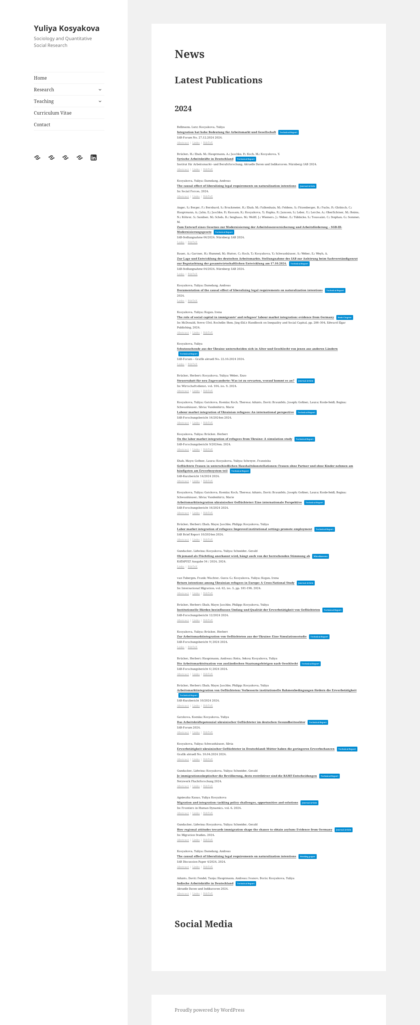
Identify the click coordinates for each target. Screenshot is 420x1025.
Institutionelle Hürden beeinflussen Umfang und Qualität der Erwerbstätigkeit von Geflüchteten (248, 610)
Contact (42, 124)
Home (40, 78)
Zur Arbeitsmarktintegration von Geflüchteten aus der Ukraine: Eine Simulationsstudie (242, 636)
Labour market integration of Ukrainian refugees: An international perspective (235, 412)
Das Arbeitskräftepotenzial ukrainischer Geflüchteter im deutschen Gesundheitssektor (241, 722)
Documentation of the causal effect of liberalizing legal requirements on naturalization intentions (250, 290)
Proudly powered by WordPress (209, 1010)
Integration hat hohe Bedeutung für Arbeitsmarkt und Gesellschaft (226, 132)
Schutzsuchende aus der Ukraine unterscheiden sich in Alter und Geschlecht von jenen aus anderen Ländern (257, 349)
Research (44, 89)
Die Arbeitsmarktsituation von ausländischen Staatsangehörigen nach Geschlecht (237, 663)
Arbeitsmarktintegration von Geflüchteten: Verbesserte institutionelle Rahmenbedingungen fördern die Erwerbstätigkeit (267, 690)
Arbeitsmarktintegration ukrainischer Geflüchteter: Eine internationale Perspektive (239, 502)
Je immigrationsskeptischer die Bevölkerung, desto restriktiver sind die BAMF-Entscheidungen (247, 776)
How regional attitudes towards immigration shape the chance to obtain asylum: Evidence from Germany (254, 829)
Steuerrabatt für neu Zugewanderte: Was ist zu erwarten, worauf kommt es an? (236, 380)
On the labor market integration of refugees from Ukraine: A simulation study (234, 439)
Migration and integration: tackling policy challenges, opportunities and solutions (237, 802)
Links (196, 142)
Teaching (44, 101)
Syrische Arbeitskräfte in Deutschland (205, 159)
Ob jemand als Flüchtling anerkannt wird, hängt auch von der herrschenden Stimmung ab (243, 556)
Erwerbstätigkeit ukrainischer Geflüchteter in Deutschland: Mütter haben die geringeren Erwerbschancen (256, 749)
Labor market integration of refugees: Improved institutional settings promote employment (244, 529)
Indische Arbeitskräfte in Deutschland (205, 883)
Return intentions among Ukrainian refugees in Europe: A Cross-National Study (236, 583)
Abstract (183, 142)
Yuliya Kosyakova (67, 28)
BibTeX (208, 142)
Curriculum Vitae (53, 113)
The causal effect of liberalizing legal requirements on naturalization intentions (236, 186)
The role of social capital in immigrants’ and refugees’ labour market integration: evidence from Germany (255, 317)
